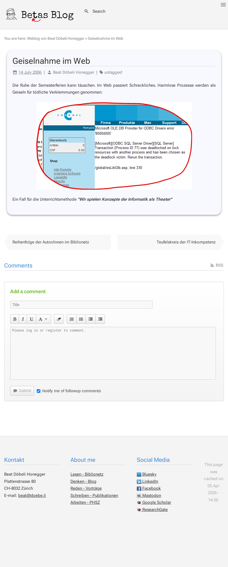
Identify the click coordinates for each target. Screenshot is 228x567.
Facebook (149, 488)
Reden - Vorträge (86, 488)
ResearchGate (152, 509)
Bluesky (146, 474)
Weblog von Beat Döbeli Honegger (55, 38)
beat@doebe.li (32, 495)
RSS (216, 265)
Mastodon (149, 495)
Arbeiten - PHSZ (85, 502)
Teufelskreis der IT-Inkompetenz (186, 242)
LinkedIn (147, 481)
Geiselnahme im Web (105, 38)
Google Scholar (154, 502)
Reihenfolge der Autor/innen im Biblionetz (50, 242)
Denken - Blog (83, 481)
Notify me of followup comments (69, 390)
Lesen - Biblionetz (86, 474)
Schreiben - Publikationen (94, 495)
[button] (14, 319)
